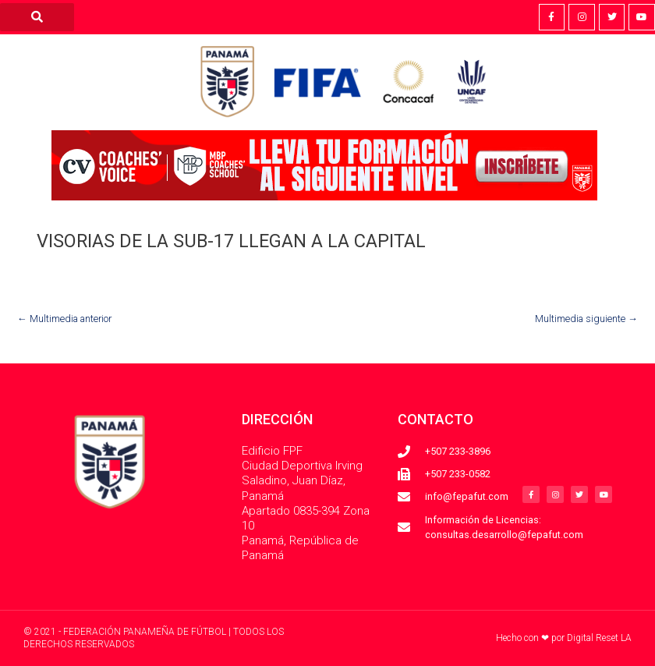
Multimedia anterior (64, 318)
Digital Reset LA (599, 637)
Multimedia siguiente (586, 318)
